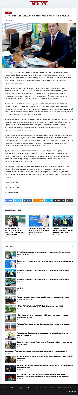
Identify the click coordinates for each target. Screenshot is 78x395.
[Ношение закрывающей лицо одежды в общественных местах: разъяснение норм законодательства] (10, 368)
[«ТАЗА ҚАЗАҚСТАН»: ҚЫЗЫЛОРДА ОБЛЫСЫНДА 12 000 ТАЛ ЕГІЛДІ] (10, 309)
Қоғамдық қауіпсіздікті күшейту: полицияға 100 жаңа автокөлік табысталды (63, 230)
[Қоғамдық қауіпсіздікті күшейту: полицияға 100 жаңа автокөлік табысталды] (63, 221)
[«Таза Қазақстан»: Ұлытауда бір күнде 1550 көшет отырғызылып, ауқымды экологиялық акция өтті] (10, 318)
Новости (8, 12)
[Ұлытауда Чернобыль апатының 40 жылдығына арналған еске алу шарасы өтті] (10, 327)
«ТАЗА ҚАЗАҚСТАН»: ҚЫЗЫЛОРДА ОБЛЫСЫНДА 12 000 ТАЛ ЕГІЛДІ (40, 306)
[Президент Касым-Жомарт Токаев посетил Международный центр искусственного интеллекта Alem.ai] (10, 345)
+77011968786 (47, 388)
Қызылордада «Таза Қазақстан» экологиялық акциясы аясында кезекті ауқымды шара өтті (36, 351)
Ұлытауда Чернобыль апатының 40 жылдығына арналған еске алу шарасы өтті (43, 324)
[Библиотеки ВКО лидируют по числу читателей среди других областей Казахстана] (39, 221)
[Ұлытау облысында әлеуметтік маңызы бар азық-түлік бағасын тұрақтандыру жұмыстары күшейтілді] (10, 300)
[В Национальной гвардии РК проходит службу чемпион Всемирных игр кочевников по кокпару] (10, 359)
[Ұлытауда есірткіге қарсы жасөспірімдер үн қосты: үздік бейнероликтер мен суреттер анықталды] (10, 336)
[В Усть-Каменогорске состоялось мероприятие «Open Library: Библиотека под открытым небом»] (15, 221)
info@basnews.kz (30, 388)
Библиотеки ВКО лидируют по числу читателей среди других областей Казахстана (39, 230)
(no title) (20, 288)
